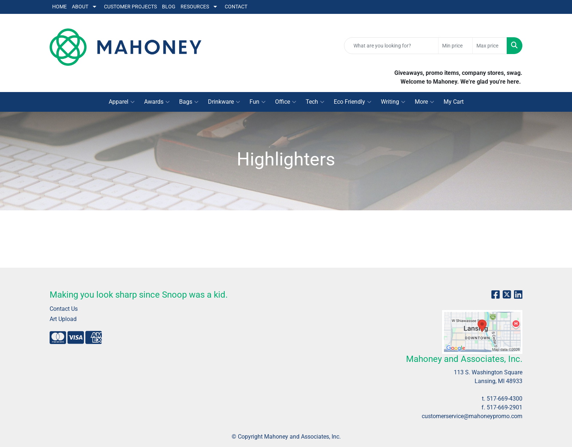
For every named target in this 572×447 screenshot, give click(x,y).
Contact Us (64, 308)
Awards (157, 102)
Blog (168, 7)
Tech (315, 102)
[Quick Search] (391, 45)
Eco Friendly (352, 102)
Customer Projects (130, 7)
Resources (195, 7)
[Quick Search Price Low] (455, 45)
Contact (236, 7)
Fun (258, 102)
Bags (188, 102)
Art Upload (63, 319)
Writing (393, 102)
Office (285, 102)
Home (59, 7)
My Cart (454, 101)
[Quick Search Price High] (489, 45)
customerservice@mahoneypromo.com (472, 416)
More (424, 102)
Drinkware (224, 102)
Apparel (122, 102)
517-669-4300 (504, 398)
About (80, 7)
